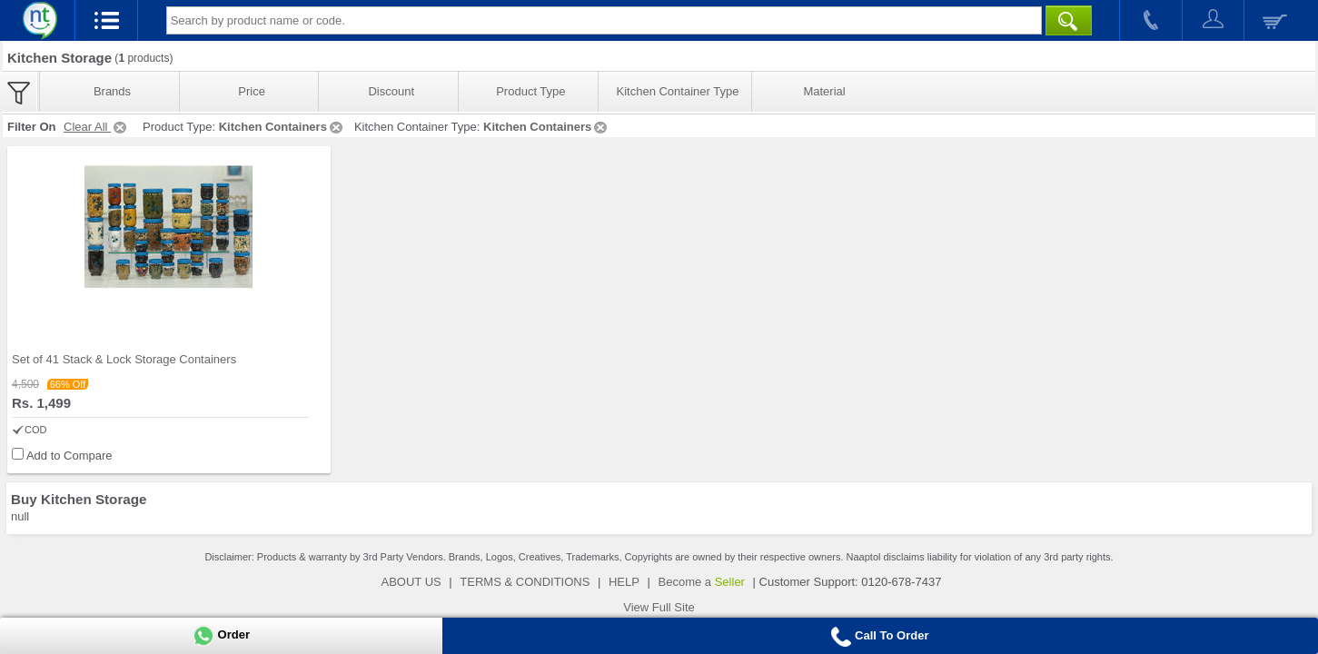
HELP (624, 582)
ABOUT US (411, 582)
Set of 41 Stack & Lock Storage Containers (124, 359)
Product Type (530, 91)
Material (824, 91)
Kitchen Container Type (678, 91)
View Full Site (659, 607)
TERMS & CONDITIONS (525, 582)
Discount (391, 91)
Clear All (96, 127)
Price (251, 91)
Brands (112, 91)
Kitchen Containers (282, 127)
